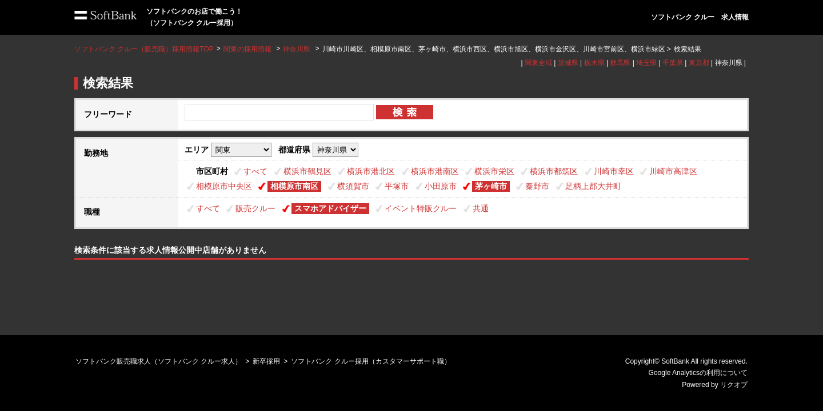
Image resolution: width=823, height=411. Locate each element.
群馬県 (620, 63)
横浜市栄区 (494, 171)
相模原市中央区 (224, 186)
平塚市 (397, 186)
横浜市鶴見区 (307, 171)
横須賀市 (353, 186)
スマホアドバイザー (330, 208)
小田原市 (441, 186)
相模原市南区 (294, 186)
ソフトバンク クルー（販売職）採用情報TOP (144, 49)
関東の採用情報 (248, 49)
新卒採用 (266, 361)
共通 (481, 208)
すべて (255, 171)
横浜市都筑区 (554, 171)
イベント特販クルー (421, 208)
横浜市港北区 (371, 171)
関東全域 (538, 63)
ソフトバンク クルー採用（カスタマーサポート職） (370, 361)
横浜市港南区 (435, 171)
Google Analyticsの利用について (698, 373)
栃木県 (594, 63)
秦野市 (537, 186)
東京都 (699, 63)
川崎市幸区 (614, 171)
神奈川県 (296, 49)
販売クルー (255, 208)
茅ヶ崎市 (491, 186)
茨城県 (568, 63)
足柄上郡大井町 (593, 186)
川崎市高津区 (673, 171)
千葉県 (672, 63)
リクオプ (734, 385)
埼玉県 (646, 63)
